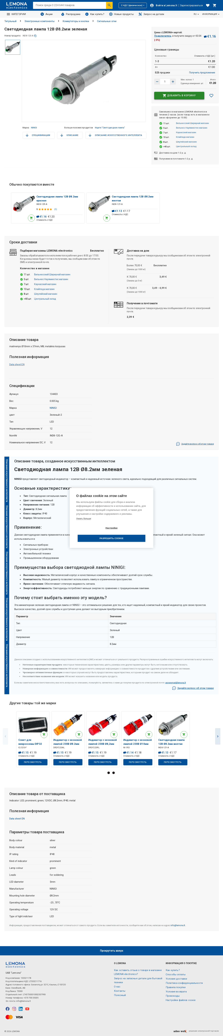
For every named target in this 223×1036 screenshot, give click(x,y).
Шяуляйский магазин (186, 142)
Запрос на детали (151, 14)
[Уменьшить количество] (173, 82)
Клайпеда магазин (185, 137)
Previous (5, 738)
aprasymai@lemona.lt (175, 684)
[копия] (35, 35)
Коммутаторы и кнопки (76, 21)
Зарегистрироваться (191, 5)
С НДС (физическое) (132, 5)
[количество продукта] (165, 82)
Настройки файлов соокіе (181, 1000)
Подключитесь (162, 36)
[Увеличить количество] (157, 82)
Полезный (120, 995)
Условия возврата (176, 991)
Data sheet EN (16, 365)
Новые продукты (121, 14)
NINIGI (34, 127)
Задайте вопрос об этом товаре (195, 445)
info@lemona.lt (178, 928)
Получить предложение (202, 72)
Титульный (10, 21)
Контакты (119, 990)
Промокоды (173, 995)
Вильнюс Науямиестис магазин (191, 128)
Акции (47, 14)
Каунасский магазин (186, 132)
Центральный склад (186, 146)
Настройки (93, 533)
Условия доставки (176, 978)
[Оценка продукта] (46, 210)
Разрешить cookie (130, 533)
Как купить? (94, 14)
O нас (117, 986)
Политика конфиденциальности (184, 983)
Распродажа (70, 14)
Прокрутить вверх (111, 950)
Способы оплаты (176, 974)
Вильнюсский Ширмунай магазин (192, 123)
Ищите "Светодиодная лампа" (110, 127)
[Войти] (163, 5)
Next (217, 738)
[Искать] (109, 5)
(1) (56, 210)
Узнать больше (83, 523)
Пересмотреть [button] (33, 764)
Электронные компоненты (39, 21)
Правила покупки (176, 987)
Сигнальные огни (106, 21)
